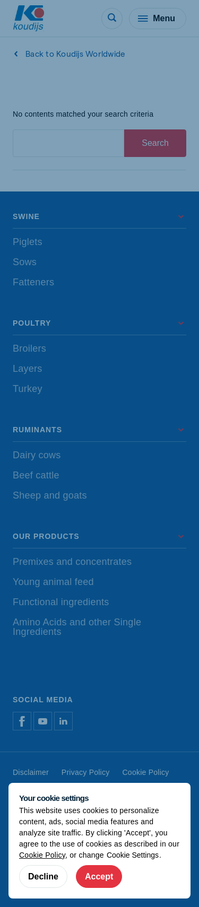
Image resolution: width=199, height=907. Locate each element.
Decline (43, 876)
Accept (99, 876)
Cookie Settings (133, 855)
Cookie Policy (42, 855)
